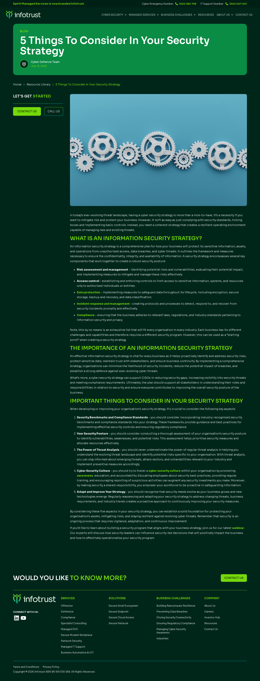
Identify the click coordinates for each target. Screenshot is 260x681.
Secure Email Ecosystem (123, 605)
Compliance (68, 617)
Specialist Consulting (73, 623)
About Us (209, 605)
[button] (113, 15)
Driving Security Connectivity (173, 617)
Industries (162, 638)
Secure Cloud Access (121, 617)
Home (17, 84)
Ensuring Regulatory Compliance (175, 623)
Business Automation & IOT (77, 652)
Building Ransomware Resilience (175, 605)
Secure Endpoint (118, 611)
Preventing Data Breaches (172, 611)
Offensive (67, 605)
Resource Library (38, 84)
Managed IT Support (73, 646)
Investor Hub (212, 617)
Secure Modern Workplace (76, 635)
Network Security (71, 640)
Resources (210, 623)
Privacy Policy (51, 666)
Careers (209, 611)
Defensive (67, 611)
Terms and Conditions (26, 666)
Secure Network (118, 623)
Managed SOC (69, 629)
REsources (206, 14)
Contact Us (244, 14)
